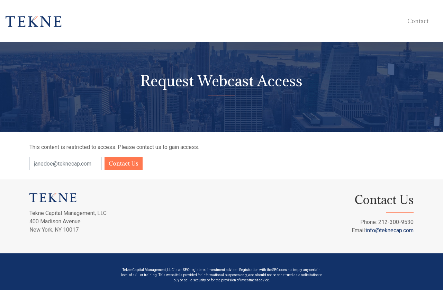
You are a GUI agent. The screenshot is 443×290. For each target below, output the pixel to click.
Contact (417, 21)
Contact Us (123, 163)
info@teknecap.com (390, 230)
